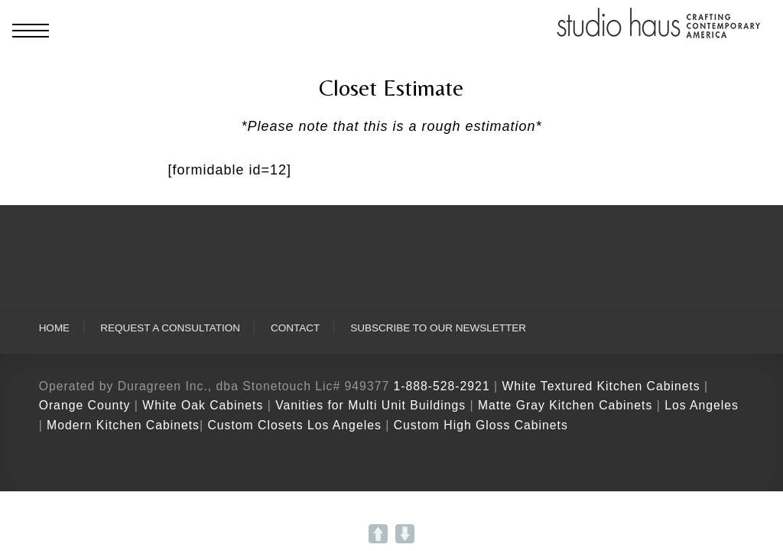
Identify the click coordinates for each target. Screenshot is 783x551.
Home (54, 328)
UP (378, 533)
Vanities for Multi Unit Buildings (370, 405)
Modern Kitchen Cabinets (123, 425)
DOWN (404, 533)
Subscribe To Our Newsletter (438, 328)
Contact (295, 328)
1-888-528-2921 (442, 386)
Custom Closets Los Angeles (294, 425)
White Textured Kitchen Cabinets (601, 386)
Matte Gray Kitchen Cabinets (565, 405)
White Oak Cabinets (202, 405)
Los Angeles (701, 405)
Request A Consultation (170, 328)
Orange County (87, 405)
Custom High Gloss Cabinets (481, 425)
